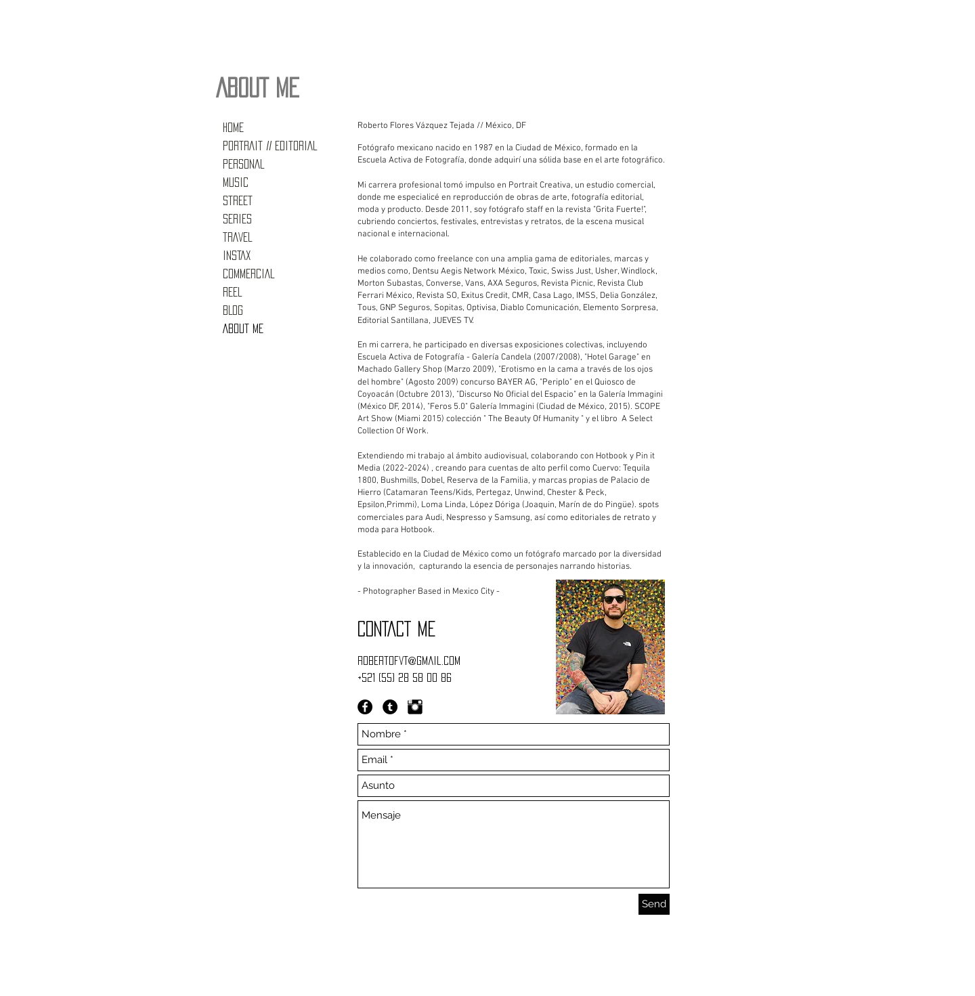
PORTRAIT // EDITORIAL (270, 145)
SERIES (237, 218)
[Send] (654, 904)
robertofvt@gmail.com (409, 660)
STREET (238, 200)
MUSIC (235, 182)
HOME (233, 127)
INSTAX (237, 255)
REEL (232, 292)
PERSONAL (243, 164)
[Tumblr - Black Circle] (390, 706)
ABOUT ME (243, 328)
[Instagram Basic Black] (415, 706)
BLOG (233, 310)
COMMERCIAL (248, 273)
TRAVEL (237, 237)
